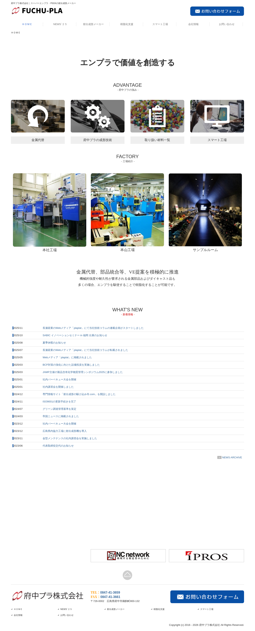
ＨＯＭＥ (27, 24)
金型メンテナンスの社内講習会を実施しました (70, 438)
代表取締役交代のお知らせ (58, 445)
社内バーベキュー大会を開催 (59, 379)
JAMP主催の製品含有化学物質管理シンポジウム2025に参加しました (83, 372)
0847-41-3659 (110, 592)
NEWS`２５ (60, 24)
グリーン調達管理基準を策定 (59, 408)
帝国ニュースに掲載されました (61, 416)
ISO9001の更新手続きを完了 (59, 401)
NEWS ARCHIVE (232, 457)
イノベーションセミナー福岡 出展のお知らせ (75, 335)
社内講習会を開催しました (58, 386)
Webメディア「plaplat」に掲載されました (67, 357)
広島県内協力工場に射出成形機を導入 (65, 430)
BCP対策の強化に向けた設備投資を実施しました (71, 364)
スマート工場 (160, 24)
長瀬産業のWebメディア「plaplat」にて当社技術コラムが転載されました (85, 350)
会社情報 (193, 24)
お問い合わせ (226, 24)
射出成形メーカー (93, 24)
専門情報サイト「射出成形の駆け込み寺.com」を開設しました (79, 394)
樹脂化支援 (126, 24)
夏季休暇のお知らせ (54, 342)
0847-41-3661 (110, 597)
